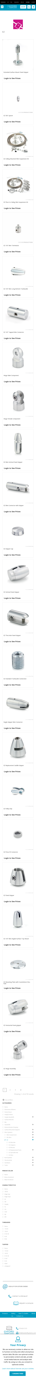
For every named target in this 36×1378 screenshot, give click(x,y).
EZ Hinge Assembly (10, 1069)
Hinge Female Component (12, 419)
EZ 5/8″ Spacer (8, 115)
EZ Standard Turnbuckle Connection (15, 679)
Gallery (13, 1313)
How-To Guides (23, 1313)
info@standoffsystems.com (27, 1333)
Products (5, 1313)
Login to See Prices (12, 78)
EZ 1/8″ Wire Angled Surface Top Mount (16, 939)
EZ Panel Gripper (9, 895)
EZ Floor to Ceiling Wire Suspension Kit (16, 202)
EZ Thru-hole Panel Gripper (12, 635)
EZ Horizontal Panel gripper (12, 1025)
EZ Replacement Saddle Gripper (14, 765)
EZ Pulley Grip (8, 809)
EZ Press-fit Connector (11, 852)
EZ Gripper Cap (8, 549)
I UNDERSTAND (17, 1374)
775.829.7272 (23, 1328)
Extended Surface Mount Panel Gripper (16, 72)
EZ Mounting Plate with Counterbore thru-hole (17, 982)
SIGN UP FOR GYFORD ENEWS (15, 1286)
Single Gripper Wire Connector (13, 722)
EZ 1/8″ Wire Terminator (11, 245)
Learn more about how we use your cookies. (18, 1368)
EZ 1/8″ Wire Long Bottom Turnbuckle (16, 289)
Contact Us (19, 1316)
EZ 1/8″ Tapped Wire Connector (14, 332)
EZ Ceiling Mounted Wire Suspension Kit (16, 159)
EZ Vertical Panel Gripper (11, 592)
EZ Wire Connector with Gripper (14, 505)
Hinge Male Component (11, 375)
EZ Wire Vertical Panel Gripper (13, 462)
